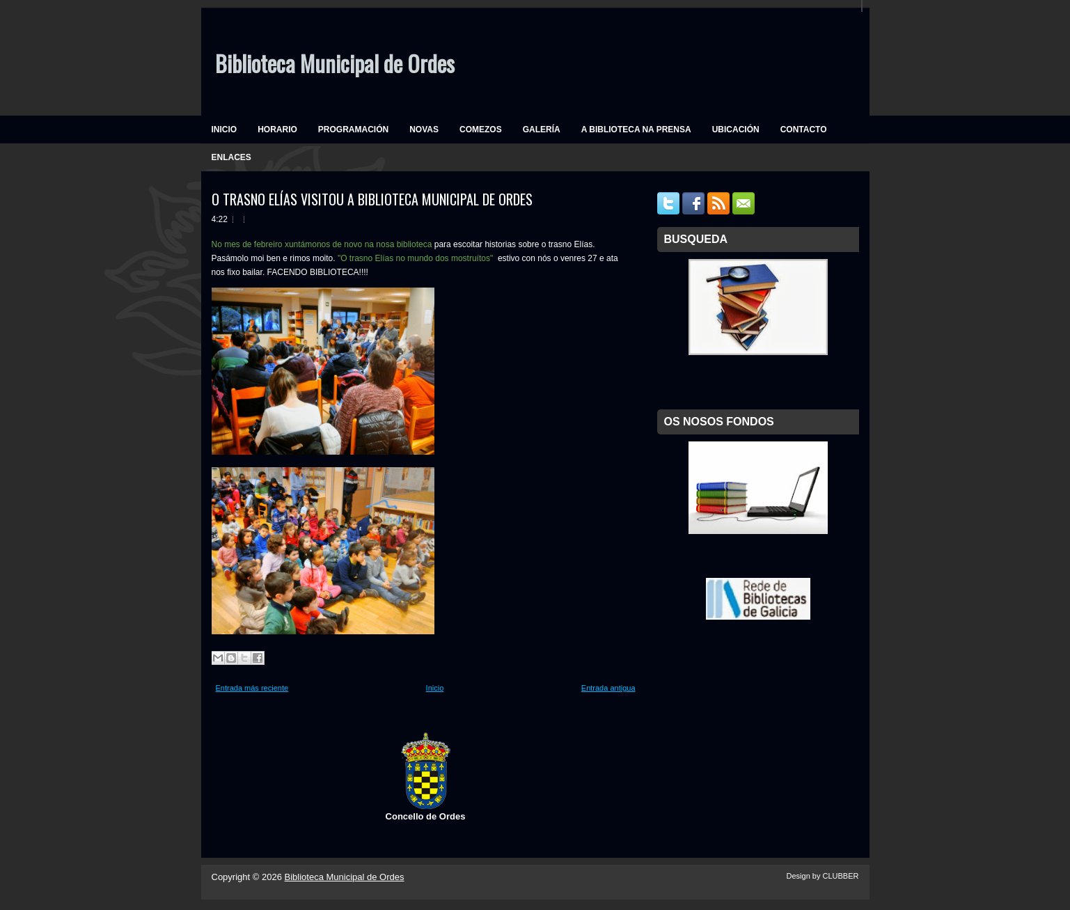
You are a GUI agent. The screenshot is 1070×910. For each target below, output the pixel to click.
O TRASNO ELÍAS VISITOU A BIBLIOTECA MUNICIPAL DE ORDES (372, 199)
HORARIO (277, 129)
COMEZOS (480, 129)
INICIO (224, 129)
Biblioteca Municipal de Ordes (335, 63)
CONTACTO (803, 129)
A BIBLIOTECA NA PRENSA (636, 129)
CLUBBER (841, 876)
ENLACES (231, 157)
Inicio (435, 688)
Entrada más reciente (252, 688)
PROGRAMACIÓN (353, 129)
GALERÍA (541, 129)
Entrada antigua (608, 688)
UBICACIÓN (736, 129)
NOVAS (424, 129)
